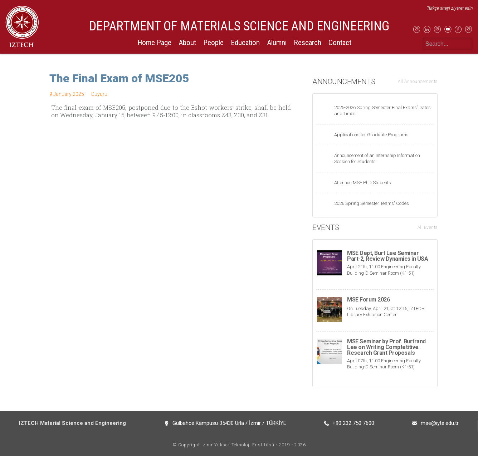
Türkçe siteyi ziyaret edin (450, 8)
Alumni (277, 42)
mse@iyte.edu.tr (440, 423)
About (187, 42)
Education (245, 42)
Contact (339, 42)
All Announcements (418, 81)
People (213, 42)
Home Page (154, 42)
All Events (428, 227)
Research (307, 42)
